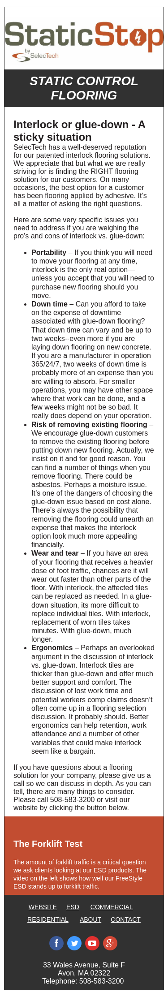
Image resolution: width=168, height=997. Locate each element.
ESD (72, 907)
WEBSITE (43, 907)
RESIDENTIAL (48, 919)
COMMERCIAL (111, 907)
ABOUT (90, 919)
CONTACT (126, 919)
